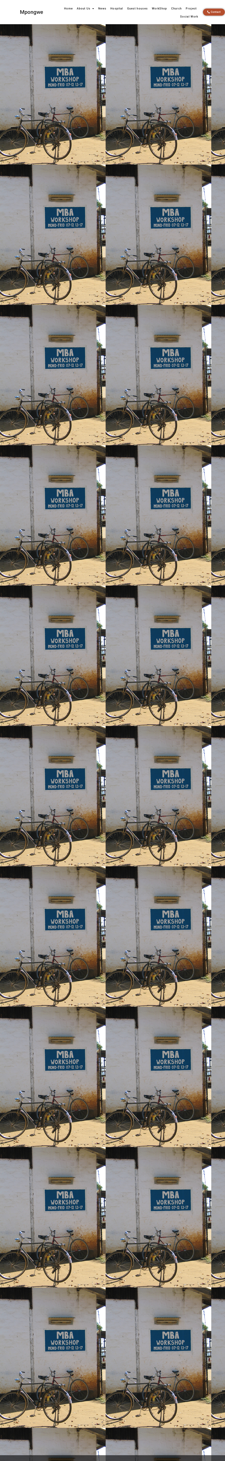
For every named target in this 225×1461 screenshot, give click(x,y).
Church (176, 8)
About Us (85, 8)
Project (191, 8)
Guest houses (137, 8)
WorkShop (159, 8)
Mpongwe (31, 12)
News (102, 8)
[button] (214, 12)
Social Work (189, 16)
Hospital (116, 8)
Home (68, 8)
